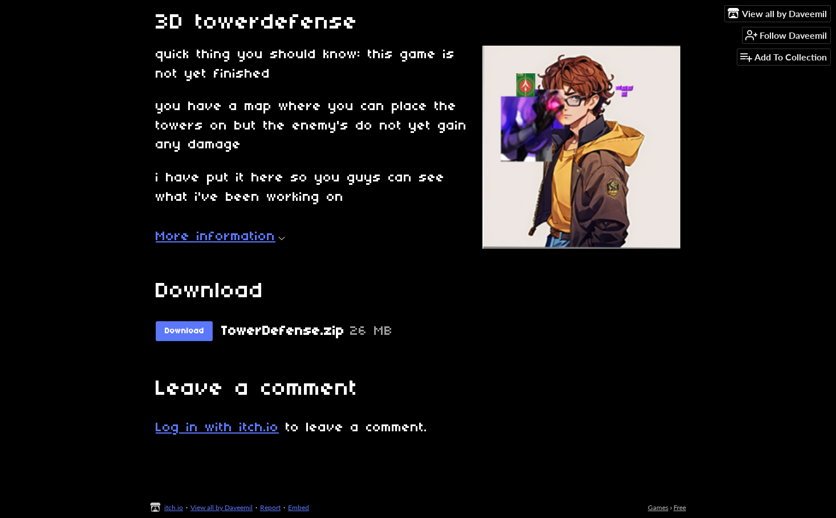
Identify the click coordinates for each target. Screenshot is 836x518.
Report (270, 507)
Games (658, 507)
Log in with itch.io (217, 428)
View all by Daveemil (221, 507)
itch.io (173, 507)
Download (184, 331)
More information (220, 237)
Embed (298, 507)
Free (679, 507)
